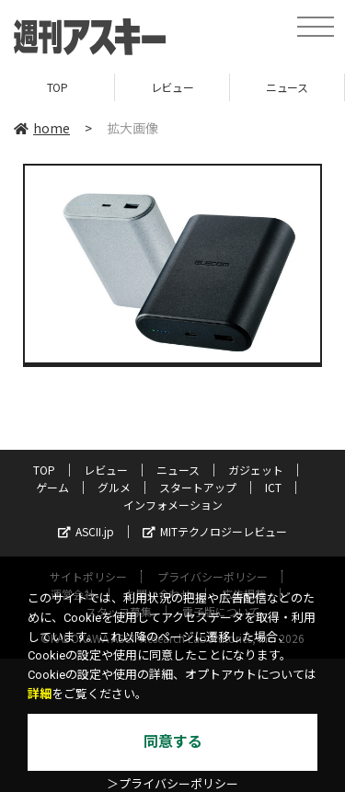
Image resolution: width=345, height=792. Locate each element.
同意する (173, 742)
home (42, 128)
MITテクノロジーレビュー (215, 531)
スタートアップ (197, 487)
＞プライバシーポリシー (172, 784)
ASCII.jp (86, 531)
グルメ (114, 487)
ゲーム (52, 487)
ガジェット (255, 469)
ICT (273, 487)
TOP (57, 87)
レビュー (172, 87)
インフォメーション (173, 504)
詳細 (40, 694)
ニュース (286, 87)
